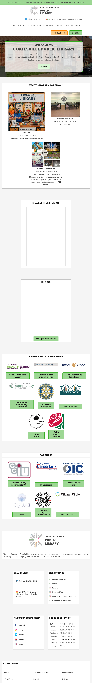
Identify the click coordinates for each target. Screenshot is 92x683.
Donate (43, 62)
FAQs (64, 571)
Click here (68, 2)
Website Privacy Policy (32, 674)
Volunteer (8, 563)
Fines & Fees (9, 531)
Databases (36, 563)
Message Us (66, 567)
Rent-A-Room (37, 540)
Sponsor (7, 567)
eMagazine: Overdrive (40, 575)
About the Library (33, 453)
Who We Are (9, 518)
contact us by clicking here (15, 647)
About (29, 13)
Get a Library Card (39, 532)
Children (65, 518)
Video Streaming (38, 580)
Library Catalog (38, 567)
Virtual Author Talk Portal (41, 544)
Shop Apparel (9, 571)
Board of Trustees (11, 527)
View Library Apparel (69, 531)
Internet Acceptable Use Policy (35, 473)
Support (74, 13)
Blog (34, 559)
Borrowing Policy (14, 680)
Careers (32, 463)
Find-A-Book (67, 29)
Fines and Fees (34, 467)
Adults (64, 527)
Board (31, 458)
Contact (57, 21)
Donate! (84, 29)
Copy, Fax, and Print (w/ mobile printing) (43, 523)
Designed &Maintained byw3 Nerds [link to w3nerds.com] (62, 673)
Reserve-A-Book (38, 584)
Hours (64, 559)
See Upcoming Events (69, 206)
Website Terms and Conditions (13, 674)
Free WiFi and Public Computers (44, 528)
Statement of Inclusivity (34, 481)
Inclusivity (28, 676)
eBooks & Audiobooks (40, 571)
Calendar (37, 13)
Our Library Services (49, 13)
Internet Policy (18, 676)
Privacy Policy (26, 680)
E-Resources (84, 13)
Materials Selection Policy (11, 678)
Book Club (36, 518)
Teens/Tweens (67, 522)
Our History (9, 522)
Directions (65, 563)
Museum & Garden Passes (42, 536)
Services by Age (64, 13)
